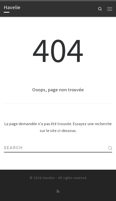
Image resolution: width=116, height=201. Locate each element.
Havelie (48, 178)
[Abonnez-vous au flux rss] (58, 191)
